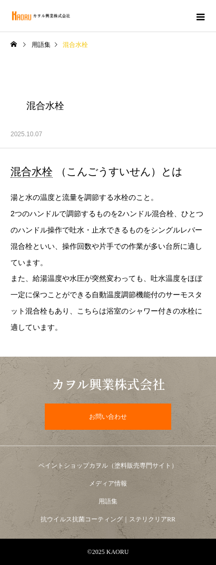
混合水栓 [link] (32, 171)
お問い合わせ (108, 416)
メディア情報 (108, 483)
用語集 (41, 44)
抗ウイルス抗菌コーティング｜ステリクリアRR (108, 519)
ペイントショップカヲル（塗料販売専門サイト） (108, 465)
